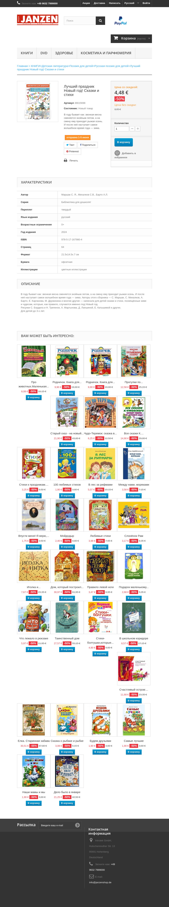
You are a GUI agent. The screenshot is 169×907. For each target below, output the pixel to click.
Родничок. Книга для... (67, 382)
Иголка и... (34, 587)
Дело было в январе (67, 792)
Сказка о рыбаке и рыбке (67, 740)
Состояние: (71, 108)
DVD (43, 53)
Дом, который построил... (67, 587)
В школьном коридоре (133, 638)
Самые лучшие (134, 740)
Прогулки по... (134, 382)
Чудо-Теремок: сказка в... (100, 433)
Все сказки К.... (134, 433)
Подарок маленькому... (134, 587)
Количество (121, 123)
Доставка (99, 3)
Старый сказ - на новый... (67, 433)
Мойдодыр (67, 535)
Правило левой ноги (100, 587)
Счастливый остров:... (133, 689)
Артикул (69, 103)
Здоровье (64, 53)
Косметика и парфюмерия (106, 53)
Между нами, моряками (133, 484)
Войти (146, 3)
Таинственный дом (67, 638)
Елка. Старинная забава (34, 740)
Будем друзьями (100, 740)
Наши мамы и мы (33, 792)
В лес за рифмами (100, 484)
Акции (86, 3)
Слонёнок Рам (133, 535)
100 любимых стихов (67, 484)
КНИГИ (27, 53)
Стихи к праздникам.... (33, 484)
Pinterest (72, 151)
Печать (74, 160)
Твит (70, 144)
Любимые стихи (100, 535)
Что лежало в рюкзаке (33, 638)
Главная (22, 66)
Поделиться (87, 144)
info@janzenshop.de (100, 882)
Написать (114, 3)
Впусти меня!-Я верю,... (33, 535)
